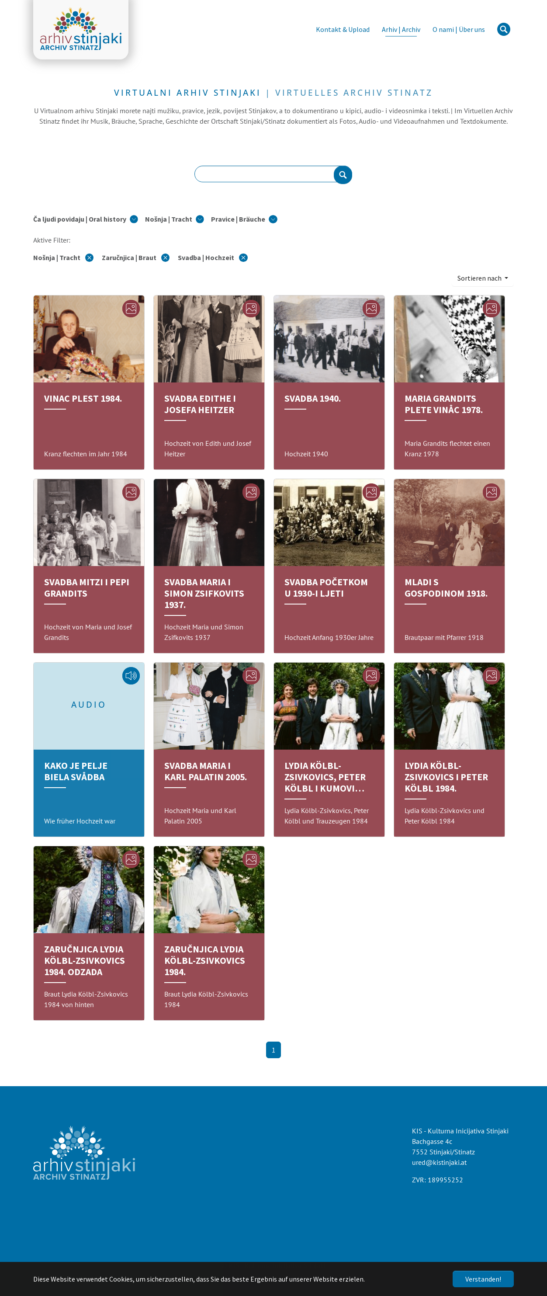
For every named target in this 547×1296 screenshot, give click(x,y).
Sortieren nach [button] (480, 278)
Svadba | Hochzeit (212, 257)
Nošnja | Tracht (64, 257)
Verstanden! (483, 1279)
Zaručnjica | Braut (136, 257)
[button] (85, 219)
